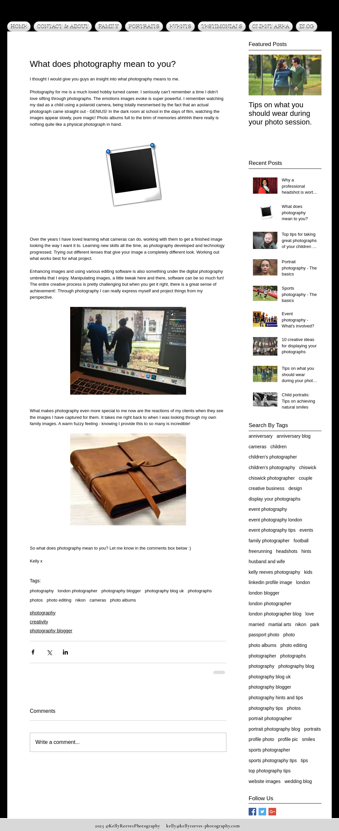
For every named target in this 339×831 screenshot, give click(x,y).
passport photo (264, 634)
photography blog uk (164, 590)
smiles (308, 739)
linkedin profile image (270, 582)
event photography (268, 509)
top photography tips (270, 770)
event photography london (275, 519)
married (256, 624)
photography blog (296, 666)
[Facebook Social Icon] (252, 811)
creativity (39, 621)
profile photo (261, 739)
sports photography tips (273, 760)
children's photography (272, 467)
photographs (200, 590)
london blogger (264, 593)
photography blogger (121, 590)
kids (308, 572)
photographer (262, 656)
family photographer (269, 540)
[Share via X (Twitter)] (49, 652)
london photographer (77, 590)
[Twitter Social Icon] (262, 811)
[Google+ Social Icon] (272, 811)
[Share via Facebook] (33, 652)
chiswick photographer (272, 478)
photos (36, 600)
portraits (312, 729)
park (314, 624)
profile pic (288, 739)
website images (265, 781)
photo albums (123, 600)
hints (306, 551)
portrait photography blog (274, 729)
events (306, 530)
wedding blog (298, 781)
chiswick (307, 467)
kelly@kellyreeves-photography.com (203, 826)
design (295, 488)
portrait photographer (270, 718)
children (278, 446)
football (301, 540)
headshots (287, 551)
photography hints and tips (276, 697)
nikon (80, 600)
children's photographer (273, 457)
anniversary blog (293, 436)
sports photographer (269, 750)
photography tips (266, 708)
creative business (266, 488)
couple (305, 478)
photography (42, 590)
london (303, 582)
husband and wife (267, 561)
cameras (98, 600)
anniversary (260, 436)
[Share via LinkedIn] (65, 652)
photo (289, 634)
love (310, 613)
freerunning (260, 551)
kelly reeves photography (274, 572)
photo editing (59, 600)
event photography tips (272, 530)
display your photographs (274, 499)
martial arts (279, 624)
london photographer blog (275, 613)
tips (304, 760)
